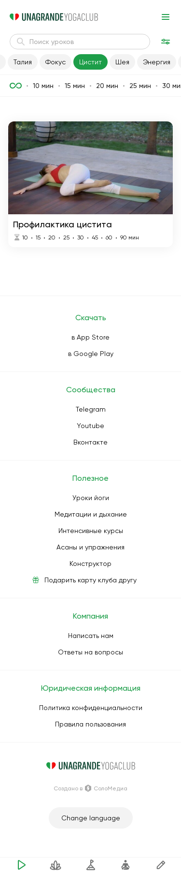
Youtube (90, 426)
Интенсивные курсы (90, 530)
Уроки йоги (90, 498)
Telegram (91, 409)
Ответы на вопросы (90, 652)
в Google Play (90, 353)
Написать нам (90, 635)
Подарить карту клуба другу (90, 580)
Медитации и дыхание (91, 514)
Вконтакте (90, 442)
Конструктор (90, 563)
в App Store (90, 337)
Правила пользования (90, 724)
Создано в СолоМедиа (90, 788)
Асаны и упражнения (90, 547)
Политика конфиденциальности (90, 708)
